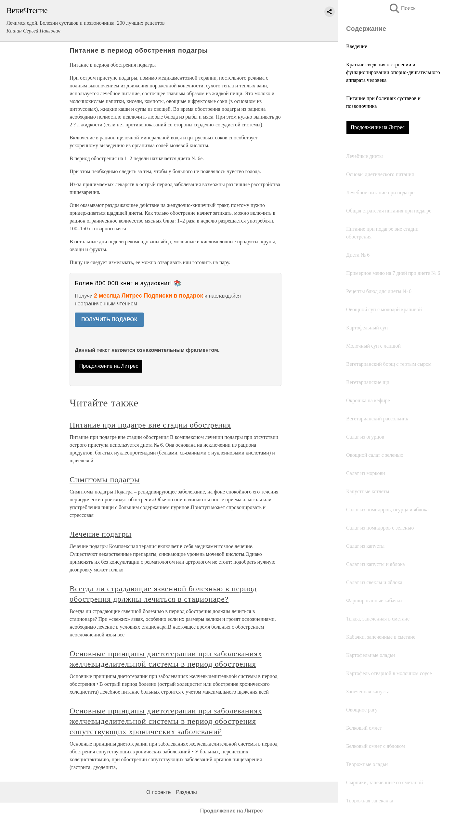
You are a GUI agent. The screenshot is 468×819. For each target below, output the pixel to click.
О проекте (158, 792)
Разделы (186, 792)
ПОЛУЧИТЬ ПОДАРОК (109, 319)
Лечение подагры (101, 534)
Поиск (402, 8)
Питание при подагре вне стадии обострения (150, 425)
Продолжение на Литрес (378, 127)
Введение (356, 46)
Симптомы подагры (105, 479)
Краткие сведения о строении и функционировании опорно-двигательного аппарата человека (393, 72)
